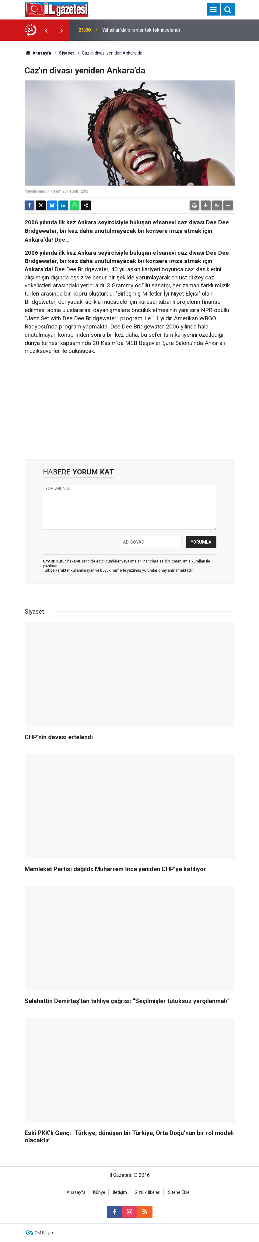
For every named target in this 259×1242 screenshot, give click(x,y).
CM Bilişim (44, 1232)
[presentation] (46, 30)
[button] (206, 205)
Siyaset (66, 53)
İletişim (120, 1192)
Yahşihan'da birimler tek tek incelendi (141, 30)
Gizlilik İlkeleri (147, 1192)
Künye (99, 1192)
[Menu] (213, 10)
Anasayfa (38, 53)
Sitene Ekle (179, 1192)
